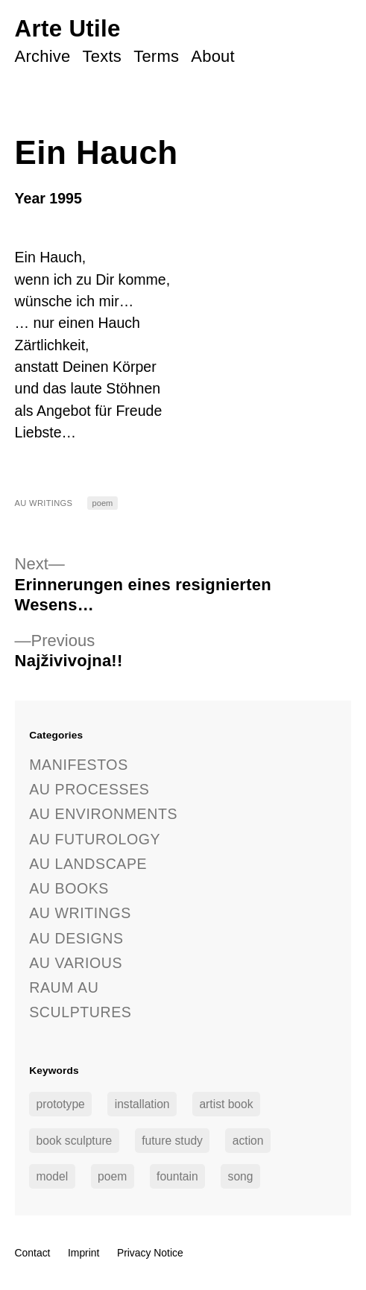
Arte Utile (68, 29)
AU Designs (76, 938)
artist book (226, 1104)
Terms (156, 56)
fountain (177, 1176)
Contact (33, 1253)
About (213, 56)
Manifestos (78, 764)
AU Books (69, 888)
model (53, 1176)
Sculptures (80, 1012)
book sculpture (75, 1140)
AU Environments (103, 814)
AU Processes (89, 789)
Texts (102, 56)
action (248, 1140)
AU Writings (44, 503)
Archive (43, 56)
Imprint (84, 1253)
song (240, 1176)
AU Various (75, 963)
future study (172, 1140)
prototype (61, 1104)
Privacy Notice (150, 1253)
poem (102, 503)
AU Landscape (88, 864)
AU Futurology (94, 839)
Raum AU (63, 987)
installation (142, 1104)
